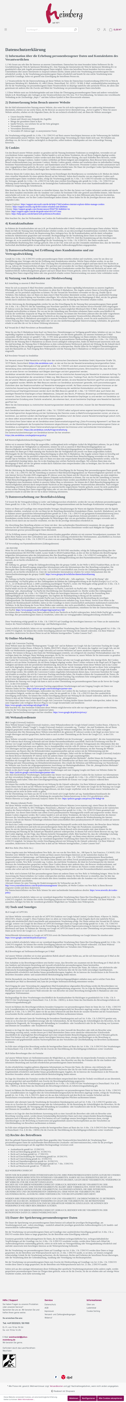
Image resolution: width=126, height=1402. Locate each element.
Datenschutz (50, 1304)
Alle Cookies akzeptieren (110, 1398)
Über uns (91, 1304)
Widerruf (48, 1318)
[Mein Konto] (105, 29)
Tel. (16, 1323)
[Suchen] (75, 29)
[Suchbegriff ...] (49, 29)
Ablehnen (73, 1398)
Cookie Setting (93, 1311)
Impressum (49, 1311)
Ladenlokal (91, 1308)
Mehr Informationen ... (26, 1399)
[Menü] (6, 29)
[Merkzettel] (99, 29)
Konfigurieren (88, 1398)
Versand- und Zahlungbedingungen (60, 1314)
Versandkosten (56, 1386)
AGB (46, 1308)
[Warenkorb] (115, 29)
